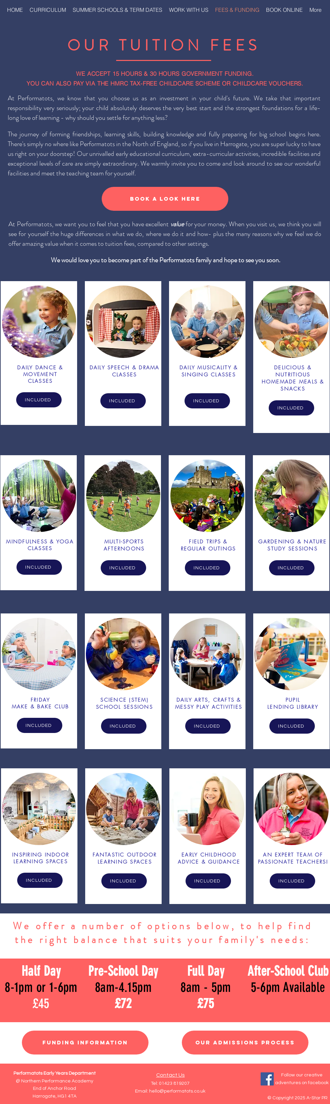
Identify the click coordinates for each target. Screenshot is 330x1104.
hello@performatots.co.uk (177, 1091)
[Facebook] (267, 1078)
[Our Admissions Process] (245, 1043)
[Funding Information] (85, 1043)
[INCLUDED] (39, 399)
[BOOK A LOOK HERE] (165, 199)
